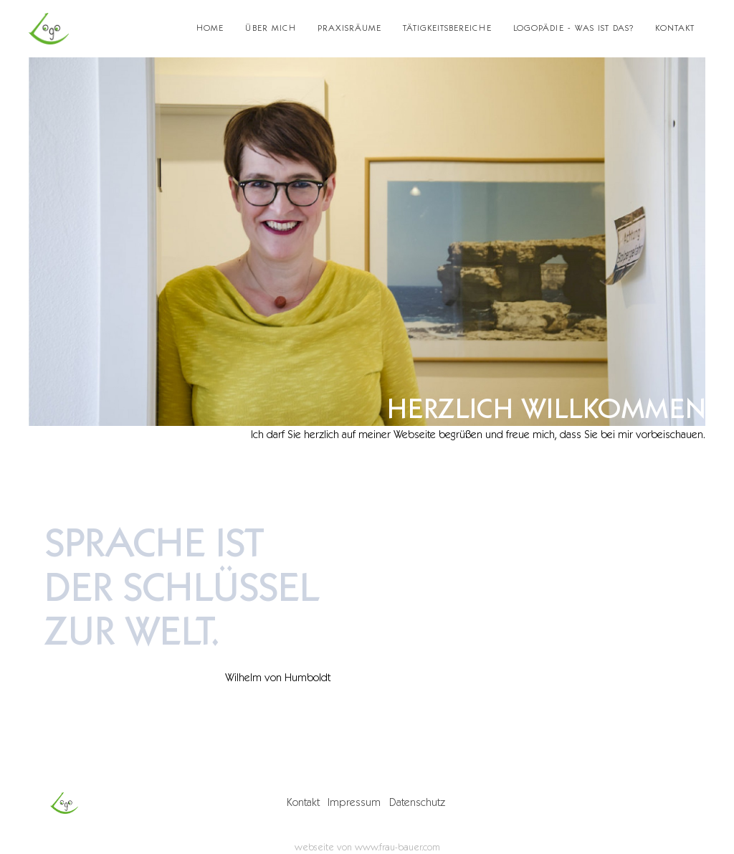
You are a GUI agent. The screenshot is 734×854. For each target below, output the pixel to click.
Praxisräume (349, 28)
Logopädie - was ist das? (573, 28)
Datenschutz (417, 802)
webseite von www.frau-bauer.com (367, 847)
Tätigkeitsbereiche (447, 28)
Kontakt (675, 28)
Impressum (354, 802)
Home (210, 28)
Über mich (270, 28)
